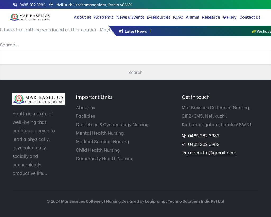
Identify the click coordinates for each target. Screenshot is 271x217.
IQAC (178, 17)
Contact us (249, 17)
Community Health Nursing (105, 158)
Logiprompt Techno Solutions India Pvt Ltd (184, 201)
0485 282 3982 (32, 4)
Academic (104, 17)
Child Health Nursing (98, 149)
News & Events (130, 17)
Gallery (230, 17)
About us (82, 17)
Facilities (85, 115)
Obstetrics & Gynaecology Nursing (112, 124)
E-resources (158, 17)
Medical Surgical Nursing (102, 141)
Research (211, 17)
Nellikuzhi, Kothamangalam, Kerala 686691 (94, 4)
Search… (9, 44)
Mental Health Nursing (100, 132)
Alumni (192, 17)
